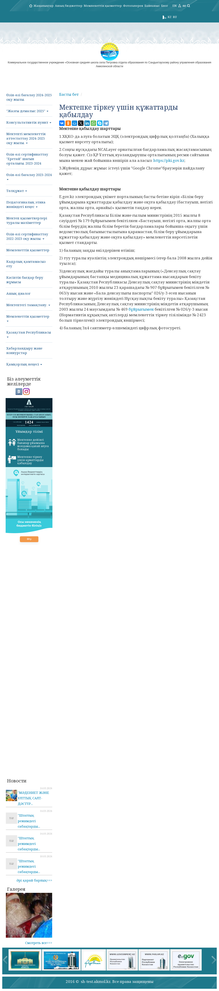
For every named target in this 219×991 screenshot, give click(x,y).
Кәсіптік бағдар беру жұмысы (24, 279)
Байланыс (152, 6)
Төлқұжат (16, 190)
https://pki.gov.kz (168, 160)
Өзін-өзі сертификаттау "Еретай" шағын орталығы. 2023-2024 (27, 158)
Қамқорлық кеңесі (24, 364)
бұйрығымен (141, 309)
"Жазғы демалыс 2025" (27, 111)
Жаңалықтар (44, 6)
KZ (170, 17)
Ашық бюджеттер (68, 6)
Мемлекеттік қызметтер (103, 6)
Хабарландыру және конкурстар (24, 350)
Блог (164, 6)
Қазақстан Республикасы (28, 334)
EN (174, 6)
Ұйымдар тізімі (29, 431)
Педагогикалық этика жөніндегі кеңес (25, 204)
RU (175, 17)
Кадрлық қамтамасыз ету (26, 263)
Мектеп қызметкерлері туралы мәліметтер (26, 220)
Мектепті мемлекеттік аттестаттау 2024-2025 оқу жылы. (26, 138)
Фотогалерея (133, 6)
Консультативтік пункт (28, 122)
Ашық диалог (18, 293)
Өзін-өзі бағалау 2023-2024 (29, 176)
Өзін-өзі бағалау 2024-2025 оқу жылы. (29, 97)
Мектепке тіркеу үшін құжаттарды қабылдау (26, 460)
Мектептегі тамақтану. (28, 305)
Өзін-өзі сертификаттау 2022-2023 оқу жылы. (27, 236)
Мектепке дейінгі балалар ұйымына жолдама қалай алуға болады (28, 444)
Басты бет (69, 94)
